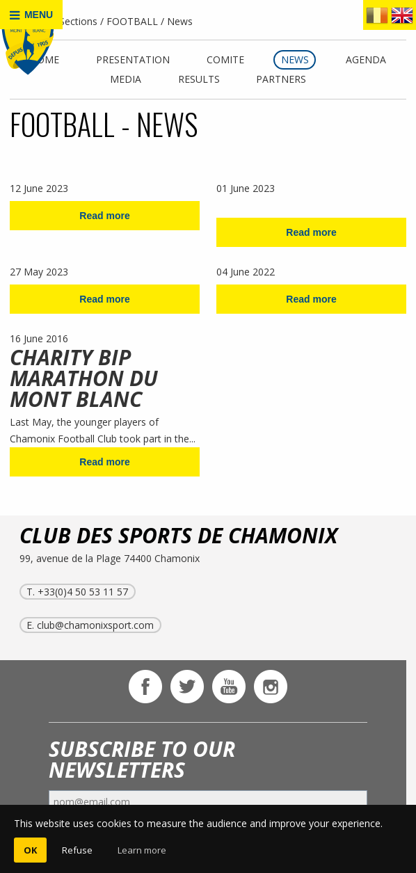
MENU (31, 15)
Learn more (142, 850)
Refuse (77, 850)
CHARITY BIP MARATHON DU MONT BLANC (84, 378)
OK (30, 850)
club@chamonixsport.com (95, 625)
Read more (104, 215)
